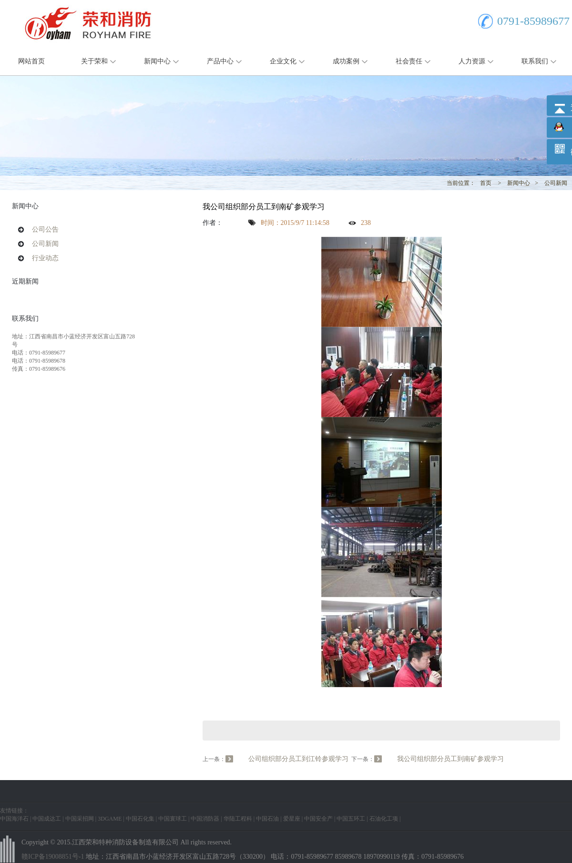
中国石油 (267, 818)
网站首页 (31, 61)
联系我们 (534, 61)
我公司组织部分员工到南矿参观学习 (450, 758)
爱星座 (291, 818)
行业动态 (45, 258)
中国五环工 (351, 818)
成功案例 (346, 61)
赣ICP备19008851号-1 (52, 856)
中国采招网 (79, 818)
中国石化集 (140, 818)
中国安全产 (318, 818)
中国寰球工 (172, 818)
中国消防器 (205, 818)
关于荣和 (94, 61)
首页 (485, 183)
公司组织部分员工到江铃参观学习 (298, 758)
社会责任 (409, 61)
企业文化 (283, 61)
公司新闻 (555, 183)
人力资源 (472, 61)
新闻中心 (157, 61)
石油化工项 (383, 818)
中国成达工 (46, 818)
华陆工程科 (238, 818)
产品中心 (220, 61)
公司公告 (45, 229)
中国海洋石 (14, 818)
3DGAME (110, 818)
